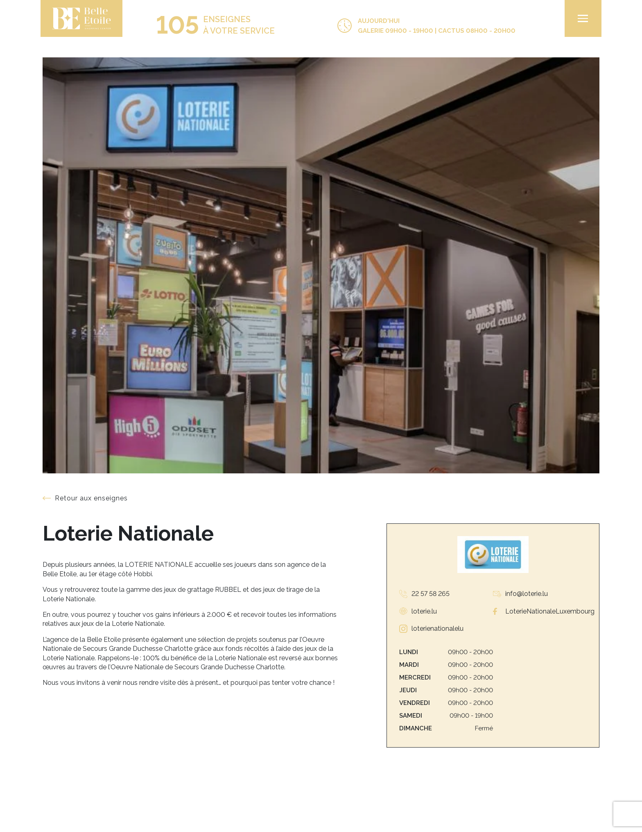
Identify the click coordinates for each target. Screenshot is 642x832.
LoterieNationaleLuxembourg (550, 611)
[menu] (581, 18)
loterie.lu (424, 611)
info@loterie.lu (526, 594)
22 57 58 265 (430, 594)
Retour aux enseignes (91, 498)
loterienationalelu (437, 628)
